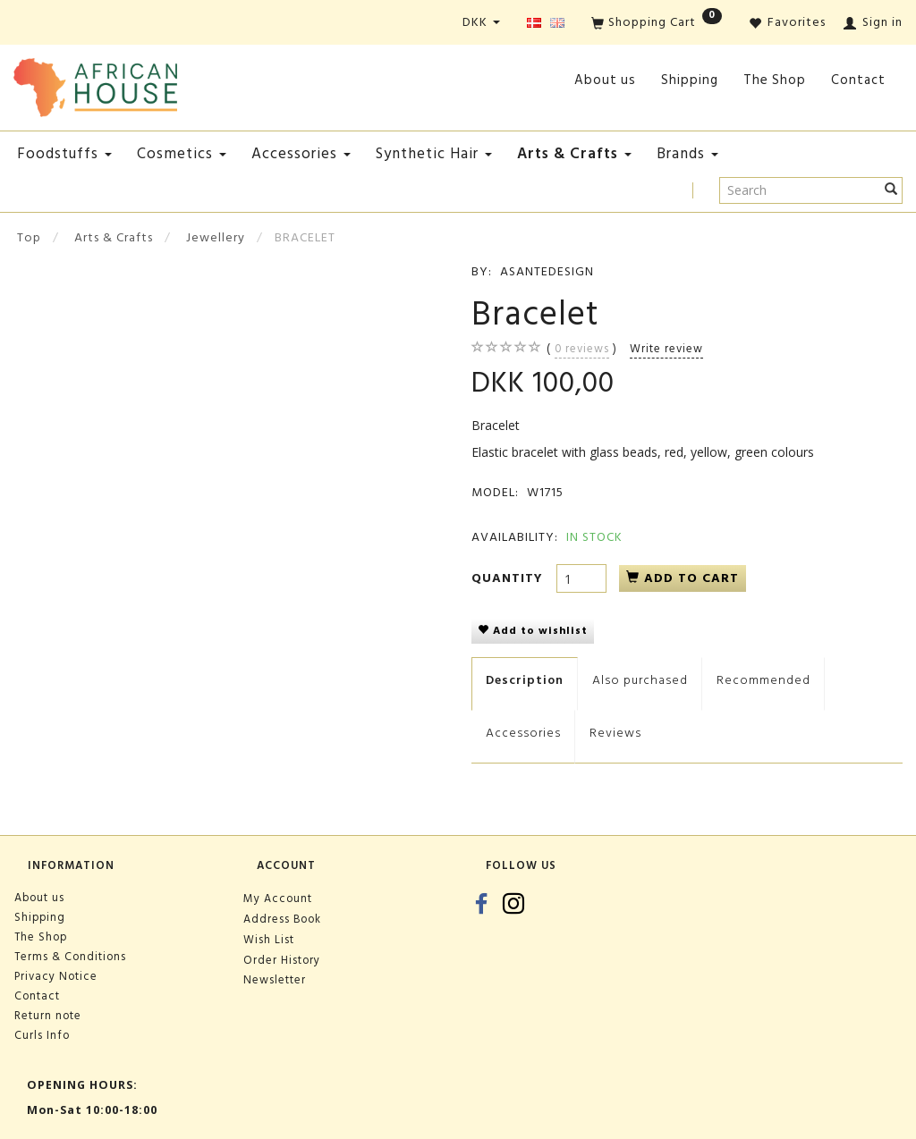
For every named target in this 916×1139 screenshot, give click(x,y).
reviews (582, 349)
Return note (47, 1016)
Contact (858, 80)
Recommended (763, 680)
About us (605, 80)
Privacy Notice (56, 976)
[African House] (95, 84)
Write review (666, 349)
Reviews (615, 732)
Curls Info (42, 1035)
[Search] (891, 190)
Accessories (523, 732)
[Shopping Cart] (656, 23)
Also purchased (640, 680)
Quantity (509, 578)
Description (525, 680)
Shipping (689, 80)
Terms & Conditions (70, 957)
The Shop (774, 80)
